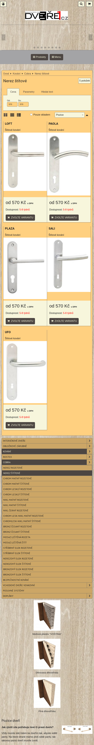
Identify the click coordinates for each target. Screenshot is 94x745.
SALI (52, 228)
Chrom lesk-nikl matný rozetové (23, 515)
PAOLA (53, 123)
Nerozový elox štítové (17, 563)
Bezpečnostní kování (16, 579)
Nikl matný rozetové (16, 499)
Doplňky (47, 596)
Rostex (47, 456)
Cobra (47, 462)
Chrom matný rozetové (17, 478)
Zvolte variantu (20, 217)
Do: (23, 103)
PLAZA (9, 228)
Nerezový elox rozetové (18, 558)
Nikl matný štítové (14, 505)
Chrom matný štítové (16, 483)
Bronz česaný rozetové (17, 526)
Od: (12, 103)
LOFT (8, 123)
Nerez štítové (11, 473)
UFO (8, 332)
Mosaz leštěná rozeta (16, 537)
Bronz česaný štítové (16, 531)
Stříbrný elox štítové (16, 553)
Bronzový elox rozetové (18, 569)
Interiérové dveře (47, 440)
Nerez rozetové (13, 467)
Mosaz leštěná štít (15, 542)
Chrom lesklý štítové (16, 494)
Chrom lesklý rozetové (17, 489)
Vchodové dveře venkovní (47, 585)
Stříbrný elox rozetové (18, 547)
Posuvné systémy (13, 590)
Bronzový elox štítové (17, 574)
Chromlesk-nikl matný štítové (22, 521)
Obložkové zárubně (47, 446)
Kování (47, 451)
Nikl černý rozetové (15, 510)
